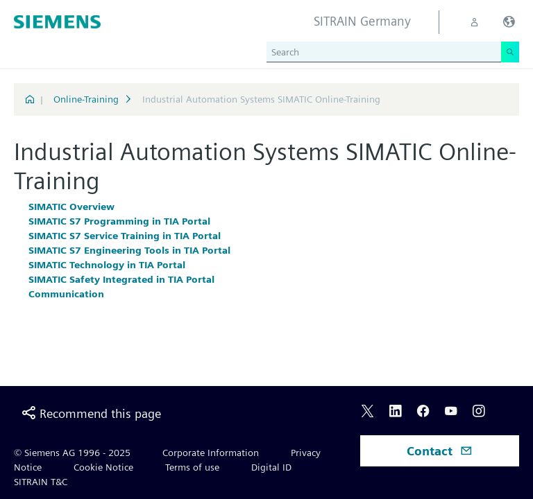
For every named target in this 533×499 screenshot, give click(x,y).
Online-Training (86, 99)
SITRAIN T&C (40, 481)
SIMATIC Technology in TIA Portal (106, 264)
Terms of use (192, 467)
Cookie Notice (103, 467)
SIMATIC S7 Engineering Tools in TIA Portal (129, 250)
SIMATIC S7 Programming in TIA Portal (119, 221)
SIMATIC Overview (71, 206)
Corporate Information (210, 452)
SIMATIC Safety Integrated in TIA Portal (121, 279)
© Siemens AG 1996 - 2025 (72, 452)
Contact (440, 451)
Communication (66, 293)
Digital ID (271, 467)
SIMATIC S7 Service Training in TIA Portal (124, 235)
